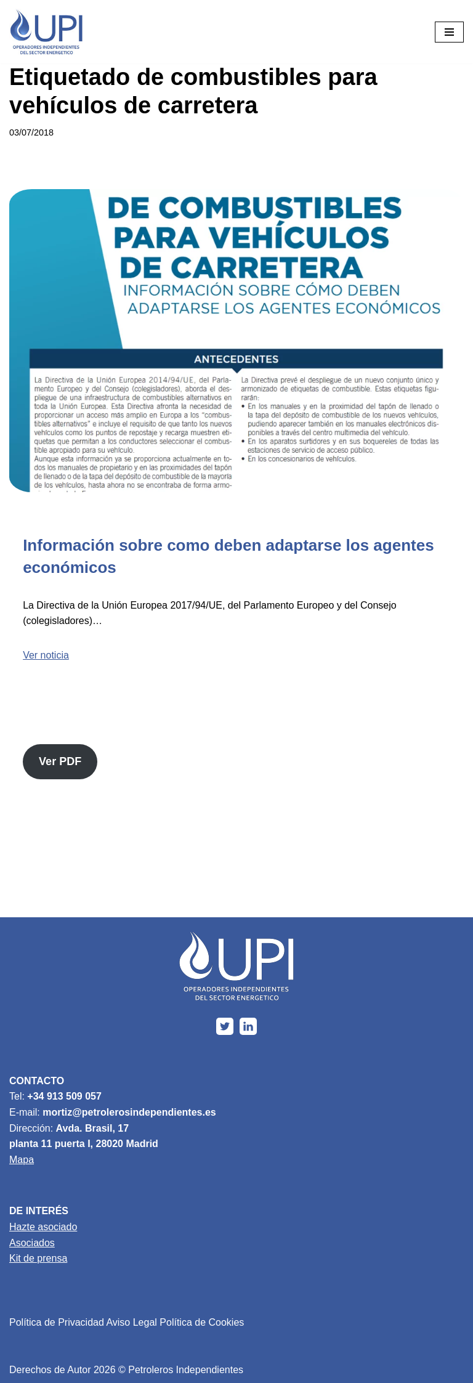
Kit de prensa (38, 1258)
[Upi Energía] (46, 32)
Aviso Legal (131, 1322)
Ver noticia (46, 655)
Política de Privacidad (56, 1322)
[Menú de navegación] (449, 32)
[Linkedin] (248, 1026)
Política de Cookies (202, 1322)
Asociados (32, 1243)
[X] (224, 1026)
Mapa (21, 1159)
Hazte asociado (43, 1227)
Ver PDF (60, 761)
